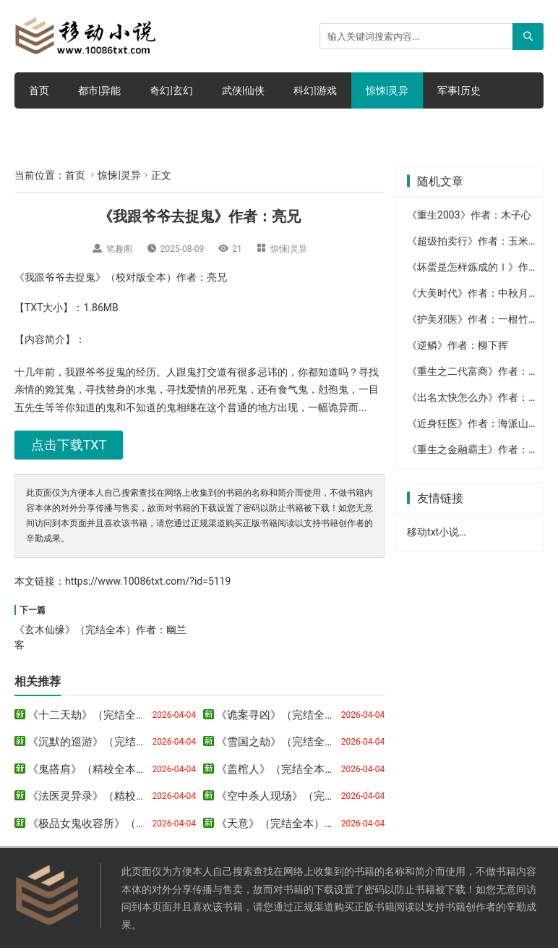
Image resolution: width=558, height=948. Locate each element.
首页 (39, 90)
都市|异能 (99, 90)
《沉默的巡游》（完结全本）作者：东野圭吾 (135, 741)
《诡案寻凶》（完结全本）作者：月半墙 (313, 714)
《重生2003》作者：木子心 (469, 215)
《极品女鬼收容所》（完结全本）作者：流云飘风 (146, 823)
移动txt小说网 (438, 532)
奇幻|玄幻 (171, 90)
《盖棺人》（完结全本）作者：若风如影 (313, 769)
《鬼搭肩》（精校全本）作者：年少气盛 (125, 769)
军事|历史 (458, 90)
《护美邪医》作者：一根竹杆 (472, 319)
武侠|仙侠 (243, 90)
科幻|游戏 (314, 90)
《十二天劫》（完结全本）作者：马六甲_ (127, 714)
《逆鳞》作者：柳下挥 (457, 345)
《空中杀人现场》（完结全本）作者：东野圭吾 (330, 796)
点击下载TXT (69, 444)
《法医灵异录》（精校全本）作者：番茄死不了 (141, 796)
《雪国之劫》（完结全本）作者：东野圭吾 (319, 741)
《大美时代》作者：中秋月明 (472, 293)
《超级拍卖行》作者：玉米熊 (472, 241)
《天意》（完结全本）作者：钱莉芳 (303, 823)
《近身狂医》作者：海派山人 (472, 423)
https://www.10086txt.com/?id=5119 (148, 581)
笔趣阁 (119, 249)
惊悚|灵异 (387, 90)
